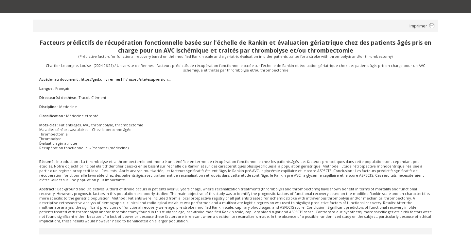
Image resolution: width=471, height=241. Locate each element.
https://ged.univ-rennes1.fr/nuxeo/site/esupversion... (126, 79)
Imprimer (418, 26)
